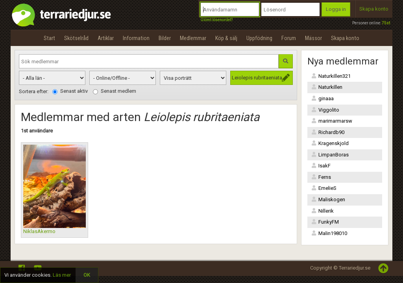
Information (136, 38)
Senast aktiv (70, 91)
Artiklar (106, 38)
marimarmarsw (331, 121)
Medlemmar (193, 38)
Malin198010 (329, 233)
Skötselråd (76, 38)
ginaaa (322, 98)
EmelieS (323, 188)
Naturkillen (326, 87)
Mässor (313, 38)
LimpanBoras (330, 155)
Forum (288, 38)
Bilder (165, 38)
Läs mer (62, 275)
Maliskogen (328, 199)
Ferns (321, 177)
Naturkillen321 (331, 76)
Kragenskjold (330, 143)
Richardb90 (327, 132)
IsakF (321, 166)
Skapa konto (373, 9)
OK (86, 275)
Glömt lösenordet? (216, 20)
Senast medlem (114, 91)
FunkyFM (325, 222)
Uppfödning (259, 38)
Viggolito (325, 110)
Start (49, 38)
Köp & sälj (226, 38)
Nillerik (322, 211)
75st (386, 23)
